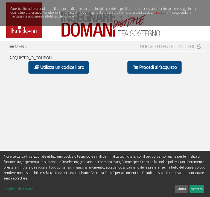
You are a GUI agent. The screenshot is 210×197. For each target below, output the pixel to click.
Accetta (197, 188)
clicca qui (160, 12)
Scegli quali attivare (18, 188)
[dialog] (105, 174)
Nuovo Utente (157, 47)
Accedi (190, 47)
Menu (17, 47)
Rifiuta (181, 188)
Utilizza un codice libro (58, 67)
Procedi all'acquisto (154, 67)
